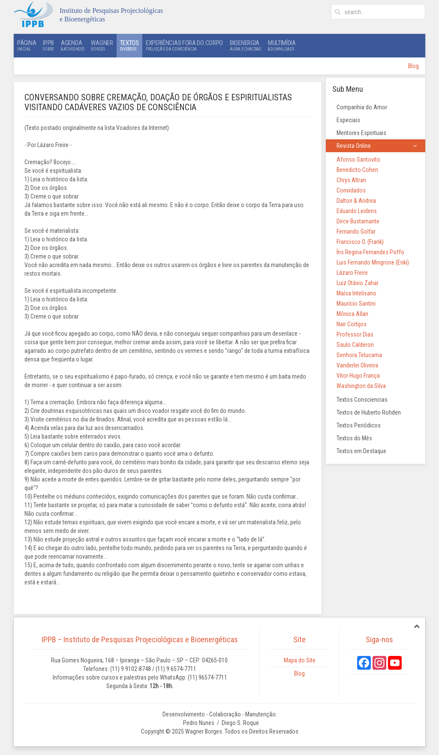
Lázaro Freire (352, 272)
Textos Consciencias (362, 399)
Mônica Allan (352, 313)
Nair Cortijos (352, 324)
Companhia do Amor (362, 107)
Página (26, 45)
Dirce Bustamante (358, 221)
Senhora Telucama (359, 355)
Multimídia (282, 45)
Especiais (348, 120)
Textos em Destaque (361, 451)
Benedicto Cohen (357, 169)
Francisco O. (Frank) (360, 241)
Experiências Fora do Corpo (184, 45)
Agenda (72, 45)
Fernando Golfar (356, 231)
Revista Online (354, 145)
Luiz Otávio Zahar (358, 283)
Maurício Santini (356, 303)
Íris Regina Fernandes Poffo (370, 252)
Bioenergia (245, 45)
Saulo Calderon (355, 344)
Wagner (102, 45)
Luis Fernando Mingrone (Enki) (373, 262)
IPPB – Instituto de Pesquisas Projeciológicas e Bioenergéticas (140, 639)
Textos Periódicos (359, 425)
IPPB (48, 45)
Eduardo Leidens (357, 211)
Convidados (351, 190)
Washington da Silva (361, 385)
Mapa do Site (300, 660)
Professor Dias (355, 334)
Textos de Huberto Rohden (369, 412)
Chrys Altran (351, 180)
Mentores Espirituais (361, 132)
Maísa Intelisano (356, 293)
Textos (129, 45)
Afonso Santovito (358, 159)
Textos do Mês (354, 438)
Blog (413, 66)
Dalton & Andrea (356, 200)
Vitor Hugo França (358, 375)
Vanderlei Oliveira (357, 365)
